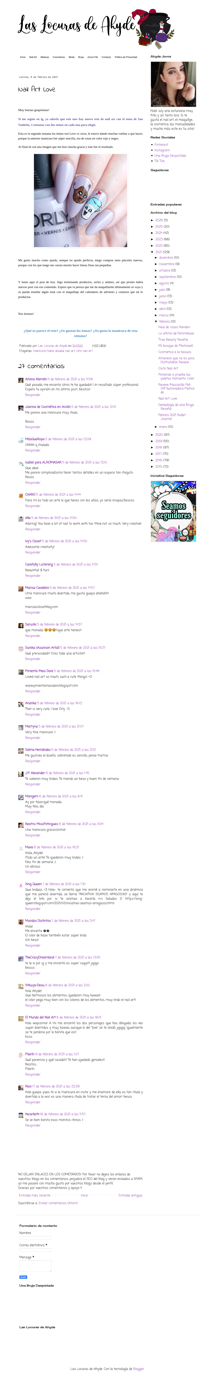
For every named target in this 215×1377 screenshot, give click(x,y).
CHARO (30, 494)
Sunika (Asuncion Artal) (42, 647)
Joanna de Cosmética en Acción (48, 406)
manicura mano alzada (48, 351)
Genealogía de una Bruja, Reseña (176, 406)
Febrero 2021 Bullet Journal (172, 417)
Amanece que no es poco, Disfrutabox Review (176, 360)
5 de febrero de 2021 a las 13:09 (68, 439)
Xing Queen (33, 884)
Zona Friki (93, 57)
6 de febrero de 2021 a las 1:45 (67, 773)
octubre (165, 270)
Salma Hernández (38, 749)
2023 (159, 239)
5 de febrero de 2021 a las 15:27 (82, 647)
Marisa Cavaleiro (37, 587)
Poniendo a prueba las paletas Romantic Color (176, 376)
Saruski (30, 624)
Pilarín (29, 1054)
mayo (163, 302)
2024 (159, 233)
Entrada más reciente (34, 1195)
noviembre (167, 264)
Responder (32, 395)
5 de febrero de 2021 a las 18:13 (59, 703)
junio (163, 296)
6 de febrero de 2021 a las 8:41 (61, 796)
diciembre (166, 257)
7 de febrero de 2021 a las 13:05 (77, 957)
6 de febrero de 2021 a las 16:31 (56, 847)
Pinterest (161, 144)
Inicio (22, 57)
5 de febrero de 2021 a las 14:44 (58, 494)
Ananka (30, 703)
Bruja (81, 57)
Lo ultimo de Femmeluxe (176, 333)
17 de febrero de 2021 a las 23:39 (56, 1086)
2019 (159, 441)
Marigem (31, 796)
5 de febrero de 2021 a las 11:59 (70, 379)
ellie (28, 518)
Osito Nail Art (168, 368)
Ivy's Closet (33, 541)
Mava (29, 847)
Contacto (106, 57)
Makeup (45, 57)
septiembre (168, 276)
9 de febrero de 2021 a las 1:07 (57, 1054)
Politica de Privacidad (126, 57)
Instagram (162, 150)
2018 (159, 447)
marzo (164, 315)
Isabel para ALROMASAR (43, 462)
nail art (70, 351)
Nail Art (33, 57)
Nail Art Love (167, 398)
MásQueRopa (34, 439)
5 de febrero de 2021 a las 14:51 (76, 564)
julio (162, 289)
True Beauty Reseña (173, 339)
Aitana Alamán (36, 379)
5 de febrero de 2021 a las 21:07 (61, 726)
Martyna (31, 726)
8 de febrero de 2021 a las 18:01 (79, 1017)
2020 (159, 434)
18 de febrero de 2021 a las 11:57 (63, 1114)
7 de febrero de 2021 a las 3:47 (73, 920)
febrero (165, 321)
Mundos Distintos (38, 920)
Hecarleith (32, 1114)
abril (163, 309)
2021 (159, 252)
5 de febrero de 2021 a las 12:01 (94, 406)
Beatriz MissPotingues (41, 824)
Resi (28, 1086)
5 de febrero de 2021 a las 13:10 (84, 462)
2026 (159, 220)
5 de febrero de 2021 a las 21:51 (73, 749)
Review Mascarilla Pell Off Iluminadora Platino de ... (176, 388)
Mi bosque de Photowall (175, 345)
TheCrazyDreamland (39, 957)
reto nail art (84, 351)
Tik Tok (160, 161)
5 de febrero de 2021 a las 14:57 (72, 587)
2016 (159, 460)
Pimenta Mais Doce (39, 671)
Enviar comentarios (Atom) (58, 1203)
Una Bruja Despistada (170, 155)
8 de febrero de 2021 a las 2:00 (67, 985)
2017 (159, 453)
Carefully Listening (39, 564)
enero (163, 426)
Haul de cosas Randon (174, 327)
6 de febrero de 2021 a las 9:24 (81, 824)
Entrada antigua (130, 1195)
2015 (159, 466)
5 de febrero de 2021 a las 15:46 (76, 671)
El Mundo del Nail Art (40, 1017)
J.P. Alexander (35, 773)
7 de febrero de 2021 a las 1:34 (64, 884)
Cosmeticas (59, 57)
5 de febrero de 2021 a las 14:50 (54, 518)
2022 (159, 245)
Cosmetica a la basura (174, 352)
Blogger (138, 1369)
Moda (71, 57)
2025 (159, 226)
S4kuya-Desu (34, 985)
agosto (164, 283)
